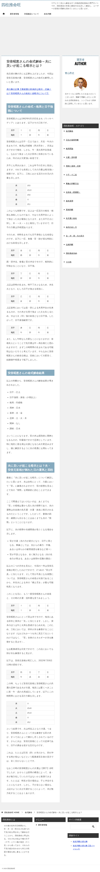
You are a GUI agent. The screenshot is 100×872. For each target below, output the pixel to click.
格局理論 (69, 149)
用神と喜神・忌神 (73, 166)
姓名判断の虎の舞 (80, 841)
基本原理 (69, 201)
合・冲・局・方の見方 (75, 236)
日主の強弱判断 (72, 140)
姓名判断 (47, 14)
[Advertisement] (50, 35)
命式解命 (69, 131)
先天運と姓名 (71, 218)
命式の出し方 (71, 227)
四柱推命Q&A (71, 253)
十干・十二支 (71, 175)
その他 (68, 262)
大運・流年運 (71, 157)
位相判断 (69, 245)
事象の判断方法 (72, 183)
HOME (11, 812)
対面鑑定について (31, 14)
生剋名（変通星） (73, 192)
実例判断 (69, 210)
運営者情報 (14, 14)
